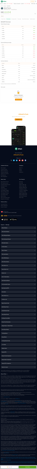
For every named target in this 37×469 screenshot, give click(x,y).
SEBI (6, 457)
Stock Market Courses (5, 193)
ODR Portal (20, 457)
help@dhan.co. (17, 398)
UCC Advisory (19, 458)
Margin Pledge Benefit (23, 194)
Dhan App (21, 181)
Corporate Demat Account (5, 184)
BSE (13, 454)
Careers (20, 170)
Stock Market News (4, 194)
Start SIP (9, 467)
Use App (32, 1)
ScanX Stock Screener (23, 196)
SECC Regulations (4, 176)
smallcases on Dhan (22, 191)
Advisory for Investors (5, 173)
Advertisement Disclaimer (12, 462)
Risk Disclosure (5, 462)
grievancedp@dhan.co (18, 401)
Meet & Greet (3, 196)
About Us (20, 167)
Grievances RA (27, 461)
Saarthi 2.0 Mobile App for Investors (30, 462)
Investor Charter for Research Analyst (11, 458)
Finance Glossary (4, 188)
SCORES (16, 457)
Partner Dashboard (4, 205)
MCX (16, 454)
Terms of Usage (10, 461)
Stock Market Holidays (5, 190)
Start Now (18, 119)
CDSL (14, 457)
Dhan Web (21, 183)
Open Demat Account (5, 181)
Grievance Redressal (4, 172)
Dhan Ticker (21, 197)
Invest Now (27, 467)
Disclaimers (14, 461)
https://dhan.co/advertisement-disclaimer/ (8, 450)
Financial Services (13, 9)
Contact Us (21, 172)
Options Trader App (22, 184)
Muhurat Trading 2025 (5, 191)
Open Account (18, 99)
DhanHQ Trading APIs (23, 187)
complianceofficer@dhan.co (22, 403)
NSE (14, 454)
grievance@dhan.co (4, 401)
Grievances (22, 461)
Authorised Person (4, 204)
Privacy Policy (19, 461)
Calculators (3, 187)
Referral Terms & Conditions (20, 462)
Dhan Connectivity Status (5, 197)
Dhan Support (3, 167)
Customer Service (4, 169)
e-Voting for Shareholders (25, 458)
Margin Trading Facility (23, 193)
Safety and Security (4, 170)
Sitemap (7, 224)
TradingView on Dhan (23, 188)
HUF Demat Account (4, 183)
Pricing (20, 169)
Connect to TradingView (23, 190)
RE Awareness (3, 175)
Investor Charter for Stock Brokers (27, 457)
